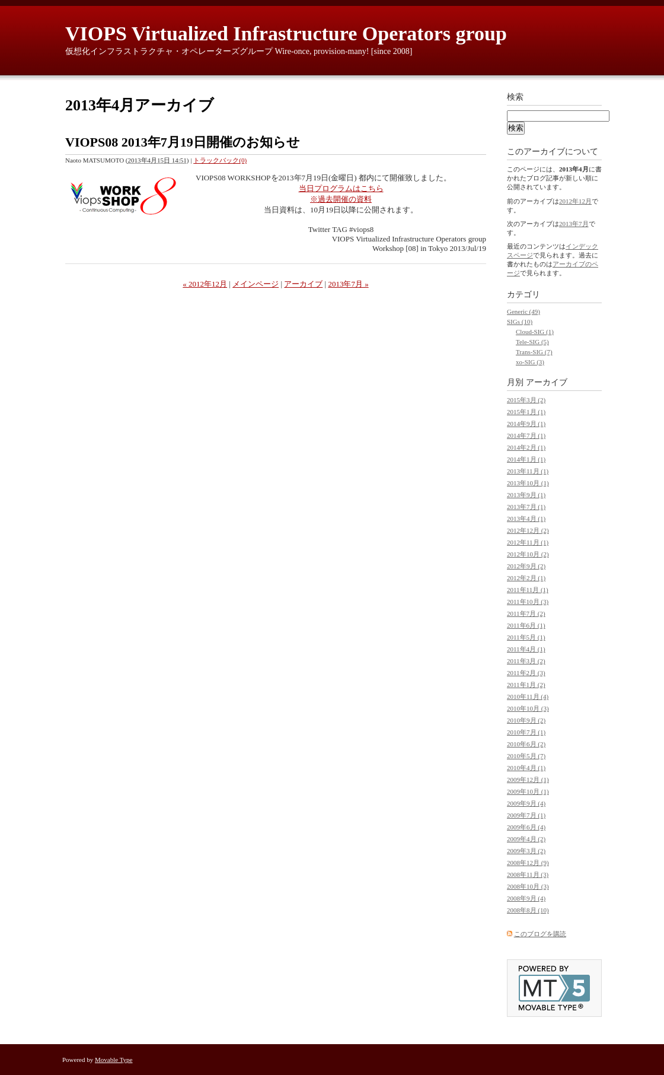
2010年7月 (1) (526, 732)
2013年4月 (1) (526, 518)
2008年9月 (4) (526, 898)
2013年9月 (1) (526, 494)
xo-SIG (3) (530, 361)
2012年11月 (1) (527, 542)
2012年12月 (575, 201)
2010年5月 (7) (526, 755)
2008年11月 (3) (527, 874)
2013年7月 (574, 223)
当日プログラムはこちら (341, 188)
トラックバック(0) (220, 160)
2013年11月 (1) (527, 471)
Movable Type (114, 1059)
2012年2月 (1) (526, 577)
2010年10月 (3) (528, 708)
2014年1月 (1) (526, 459)
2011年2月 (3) (526, 672)
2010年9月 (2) (526, 720)
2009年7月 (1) (526, 815)
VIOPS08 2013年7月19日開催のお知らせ (182, 142)
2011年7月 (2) (526, 613)
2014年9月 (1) (526, 423)
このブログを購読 (540, 933)
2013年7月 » (348, 283)
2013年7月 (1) (526, 506)
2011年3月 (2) (526, 660)
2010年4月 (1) (526, 767)
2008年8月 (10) (528, 910)
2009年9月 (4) (526, 803)
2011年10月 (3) (527, 601)
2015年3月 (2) (526, 399)
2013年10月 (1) (528, 482)
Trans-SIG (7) (534, 351)
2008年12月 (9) (528, 862)
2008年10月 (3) (528, 886)
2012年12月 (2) (528, 530)
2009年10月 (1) (528, 791)
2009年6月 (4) (526, 827)
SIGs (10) (519, 321)
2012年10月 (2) (528, 554)
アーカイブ (303, 283)
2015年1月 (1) (526, 411)
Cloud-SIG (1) (535, 331)
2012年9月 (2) (526, 566)
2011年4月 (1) (526, 649)
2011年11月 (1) (527, 589)
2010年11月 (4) (527, 696)
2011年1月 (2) (526, 684)
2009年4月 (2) (526, 838)
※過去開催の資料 (341, 199)
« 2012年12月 (205, 283)
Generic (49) (523, 311)
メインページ (255, 283)
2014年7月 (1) (526, 435)
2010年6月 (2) (526, 744)
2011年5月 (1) (526, 637)
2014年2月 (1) (526, 447)
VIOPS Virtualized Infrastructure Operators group (286, 33)
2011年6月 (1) (526, 625)
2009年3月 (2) (526, 850)
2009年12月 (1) (528, 779)
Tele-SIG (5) (532, 341)
